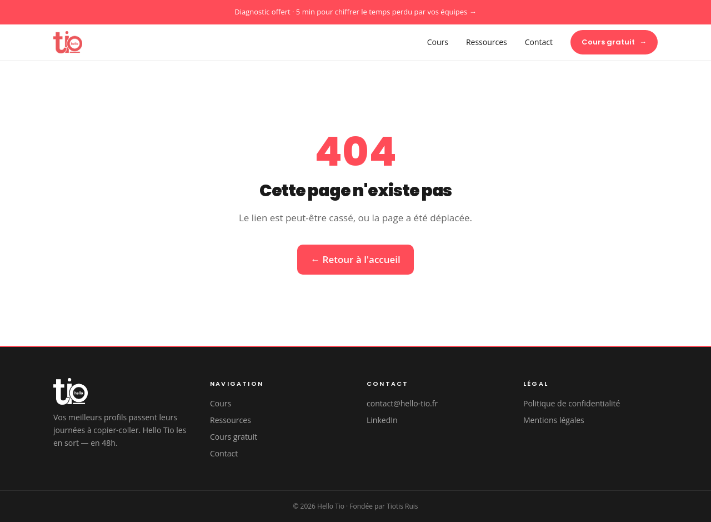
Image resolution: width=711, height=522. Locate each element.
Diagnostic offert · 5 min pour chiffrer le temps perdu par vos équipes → (355, 12)
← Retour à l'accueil (355, 259)
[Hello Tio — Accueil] (67, 42)
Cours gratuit (614, 42)
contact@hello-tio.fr (402, 403)
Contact (539, 42)
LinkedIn (382, 420)
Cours (437, 42)
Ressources (486, 42)
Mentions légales (553, 420)
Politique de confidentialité (571, 403)
